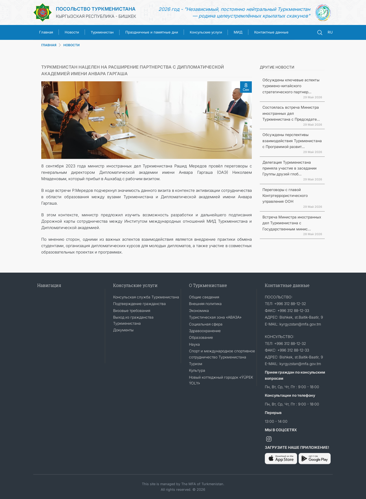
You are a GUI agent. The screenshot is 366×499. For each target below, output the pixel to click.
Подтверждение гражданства (139, 303)
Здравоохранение (205, 330)
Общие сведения (204, 297)
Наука (194, 344)
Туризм (195, 363)
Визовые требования (131, 310)
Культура (197, 370)
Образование (201, 337)
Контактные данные (271, 32)
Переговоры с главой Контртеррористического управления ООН (285, 195)
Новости (72, 32)
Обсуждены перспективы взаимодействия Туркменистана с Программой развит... (292, 140)
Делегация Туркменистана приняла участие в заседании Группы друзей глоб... (289, 168)
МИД (238, 32)
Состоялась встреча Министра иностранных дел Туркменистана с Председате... (291, 113)
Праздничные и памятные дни (151, 32)
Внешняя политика (205, 303)
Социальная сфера (206, 324)
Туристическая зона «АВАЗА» (215, 317)
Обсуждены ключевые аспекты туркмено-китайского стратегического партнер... (290, 86)
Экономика (199, 310)
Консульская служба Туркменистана (146, 297)
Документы (123, 330)
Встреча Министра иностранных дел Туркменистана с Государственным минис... (291, 223)
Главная (46, 32)
